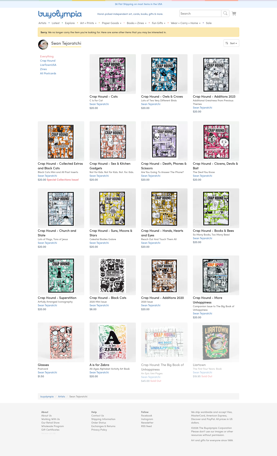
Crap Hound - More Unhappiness (207, 299)
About (44, 412)
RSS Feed (146, 426)
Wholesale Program (52, 426)
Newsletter (147, 422)
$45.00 (151, 381)
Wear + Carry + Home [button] (186, 23)
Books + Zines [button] (136, 23)
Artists (42, 23)
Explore (70, 23)
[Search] (225, 13)
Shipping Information (103, 419)
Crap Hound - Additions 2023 (214, 96)
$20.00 (94, 108)
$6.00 (93, 309)
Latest (56, 23)
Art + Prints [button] (88, 23)
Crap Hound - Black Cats (108, 297)
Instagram (147, 419)
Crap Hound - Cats (104, 96)
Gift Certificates (50, 429)
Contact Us (97, 415)
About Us (46, 415)
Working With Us (50, 419)
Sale (209, 23)
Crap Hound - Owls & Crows (162, 96)
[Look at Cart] (234, 13)
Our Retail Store (50, 422)
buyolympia (47, 396)
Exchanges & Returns (103, 426)
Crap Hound (47, 60)
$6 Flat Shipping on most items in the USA (138, 4)
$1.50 (41, 376)
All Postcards (48, 73)
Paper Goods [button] (111, 23)
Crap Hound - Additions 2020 (162, 297)
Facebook (146, 415)
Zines (43, 69)
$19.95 (202, 376)
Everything (47, 56)
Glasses (43, 364)
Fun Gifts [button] (158, 23)
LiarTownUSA (48, 65)
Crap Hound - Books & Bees (213, 230)
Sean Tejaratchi (99, 104)
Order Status (98, 422)
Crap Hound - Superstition (57, 297)
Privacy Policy (99, 429)
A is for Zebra (99, 364)
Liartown (199, 364)
